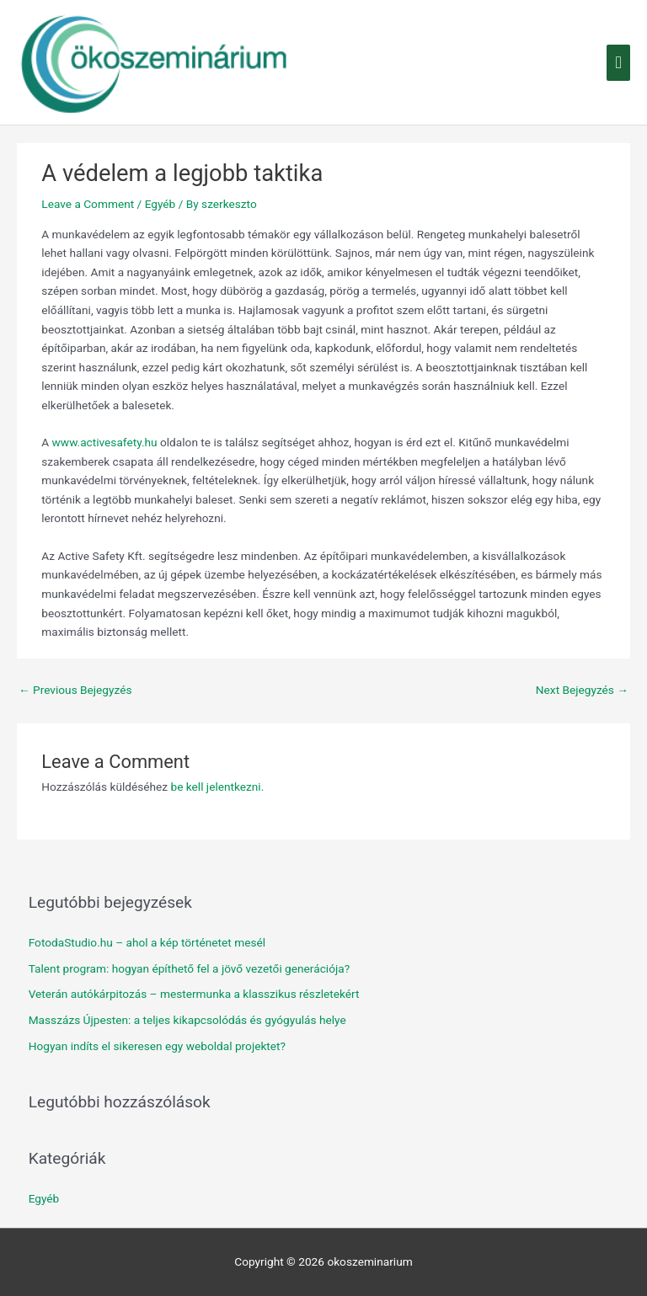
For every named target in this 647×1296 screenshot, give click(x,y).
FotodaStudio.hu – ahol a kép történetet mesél (147, 942)
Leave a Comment (87, 204)
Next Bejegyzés (582, 689)
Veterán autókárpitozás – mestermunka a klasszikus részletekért (194, 993)
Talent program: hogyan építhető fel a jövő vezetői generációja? (189, 968)
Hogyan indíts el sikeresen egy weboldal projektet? (157, 1046)
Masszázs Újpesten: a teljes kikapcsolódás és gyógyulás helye (187, 1020)
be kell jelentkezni (215, 786)
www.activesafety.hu (105, 442)
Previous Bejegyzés (75, 689)
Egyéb (160, 204)
